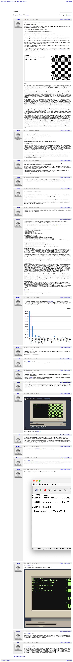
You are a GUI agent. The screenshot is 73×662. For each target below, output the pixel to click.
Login (67, 1)
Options (69, 15)
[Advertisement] (36, 6)
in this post (39, 448)
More (69, 19)
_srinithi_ (18, 631)
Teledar (18, 370)
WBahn (18, 130)
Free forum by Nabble (5, 660)
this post (57, 224)
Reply (61, 19)
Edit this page (69, 660)
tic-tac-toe (61, 49)
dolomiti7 (18, 219)
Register (70, 1)
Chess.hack (26, 290)
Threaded (27, 15)
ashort (18, 19)
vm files (29, 26)
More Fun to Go (23, 1)
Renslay (18, 347)
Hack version (50, 301)
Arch (18, 393)
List (21, 15)
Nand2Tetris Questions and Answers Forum (10, 1)
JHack (31, 377)
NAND (37, 431)
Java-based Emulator (34, 461)
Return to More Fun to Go (19, 656)
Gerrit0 (18, 188)
